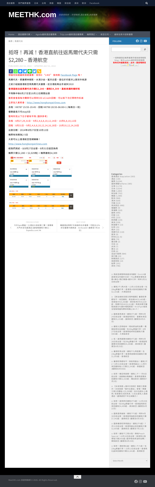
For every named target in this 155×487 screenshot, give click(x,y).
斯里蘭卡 (115, 224)
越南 (113, 212)
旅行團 (114, 256)
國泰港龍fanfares (119, 183)
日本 (36, 3)
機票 (10, 41)
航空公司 (105, 34)
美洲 (113, 222)
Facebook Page (69, 74)
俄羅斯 (114, 207)
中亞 (113, 244)
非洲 (113, 246)
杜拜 (113, 227)
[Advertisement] (129, 117)
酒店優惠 (11, 3)
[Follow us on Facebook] (137, 40)
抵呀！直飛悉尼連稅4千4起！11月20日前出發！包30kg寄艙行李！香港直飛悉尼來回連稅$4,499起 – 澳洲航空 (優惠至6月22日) (129, 405)
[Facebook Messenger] (20, 71)
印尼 (113, 217)
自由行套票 (116, 253)
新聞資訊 (115, 258)
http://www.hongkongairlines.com (46, 102)
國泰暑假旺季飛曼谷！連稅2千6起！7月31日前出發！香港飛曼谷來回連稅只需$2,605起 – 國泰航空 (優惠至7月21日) (129, 426)
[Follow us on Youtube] (145, 40)
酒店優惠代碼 (24, 34)
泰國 (51, 3)
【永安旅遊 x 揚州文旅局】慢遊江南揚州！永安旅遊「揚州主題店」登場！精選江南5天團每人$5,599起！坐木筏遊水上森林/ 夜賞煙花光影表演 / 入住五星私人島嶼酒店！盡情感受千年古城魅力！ (129, 391)
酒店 (113, 179)
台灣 (44, 3)
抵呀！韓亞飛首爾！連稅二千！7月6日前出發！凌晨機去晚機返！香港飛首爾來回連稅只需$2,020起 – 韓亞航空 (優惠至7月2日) (129, 377)
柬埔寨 (114, 210)
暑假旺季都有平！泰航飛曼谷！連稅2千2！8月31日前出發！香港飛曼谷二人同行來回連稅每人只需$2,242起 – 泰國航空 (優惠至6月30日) (129, 365)
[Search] (145, 49)
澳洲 (76, 3)
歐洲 (84, 3)
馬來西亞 (115, 205)
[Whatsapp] (15, 71)
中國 (113, 203)
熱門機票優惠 (24, 3)
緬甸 (113, 239)
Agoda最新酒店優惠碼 (46, 34)
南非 (113, 229)
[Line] (30, 71)
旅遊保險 (115, 261)
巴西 (113, 251)
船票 (113, 263)
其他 (113, 265)
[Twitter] (34, 71)
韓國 (59, 3)
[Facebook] (11, 71)
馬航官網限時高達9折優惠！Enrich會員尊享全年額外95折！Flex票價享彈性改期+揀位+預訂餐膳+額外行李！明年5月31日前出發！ (129, 278)
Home (11, 34)
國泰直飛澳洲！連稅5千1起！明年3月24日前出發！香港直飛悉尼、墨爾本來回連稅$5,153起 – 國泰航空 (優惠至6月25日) (129, 318)
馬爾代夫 (19, 41)
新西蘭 (114, 220)
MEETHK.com (32, 14)
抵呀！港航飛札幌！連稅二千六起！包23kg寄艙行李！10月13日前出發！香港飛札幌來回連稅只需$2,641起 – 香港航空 (129, 448)
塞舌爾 (114, 241)
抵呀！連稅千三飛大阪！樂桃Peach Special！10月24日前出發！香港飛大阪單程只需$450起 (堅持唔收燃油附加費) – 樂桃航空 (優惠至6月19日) (128, 437)
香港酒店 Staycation (120, 176)
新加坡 (68, 3)
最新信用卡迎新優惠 (123, 34)
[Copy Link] (39, 71)
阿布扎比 (115, 236)
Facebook (94, 3)
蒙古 (113, 249)
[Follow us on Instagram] (141, 40)
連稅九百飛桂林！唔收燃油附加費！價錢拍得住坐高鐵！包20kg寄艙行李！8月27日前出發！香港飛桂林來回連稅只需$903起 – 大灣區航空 (129, 330)
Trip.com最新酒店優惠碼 (71, 34)
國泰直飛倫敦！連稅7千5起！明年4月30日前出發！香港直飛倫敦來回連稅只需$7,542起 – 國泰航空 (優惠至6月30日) (129, 416)
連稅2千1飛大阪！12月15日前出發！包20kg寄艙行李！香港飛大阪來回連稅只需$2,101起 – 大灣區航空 (129, 289)
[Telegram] (25, 71)
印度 (113, 215)
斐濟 (113, 234)
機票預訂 (91, 34)
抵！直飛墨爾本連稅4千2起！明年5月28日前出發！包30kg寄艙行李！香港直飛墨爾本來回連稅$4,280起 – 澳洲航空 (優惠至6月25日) (129, 343)
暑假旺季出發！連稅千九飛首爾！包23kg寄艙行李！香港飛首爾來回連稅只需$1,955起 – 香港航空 (129, 354)
